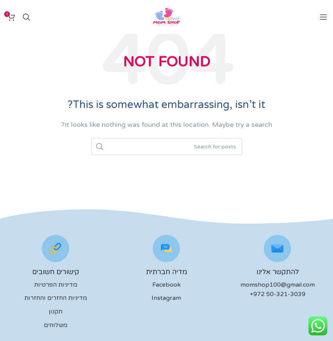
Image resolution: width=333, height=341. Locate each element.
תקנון (55, 311)
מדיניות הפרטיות (55, 285)
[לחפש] (26, 17)
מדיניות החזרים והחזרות (55, 298)
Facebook (166, 285)
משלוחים (55, 325)
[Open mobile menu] (323, 17)
